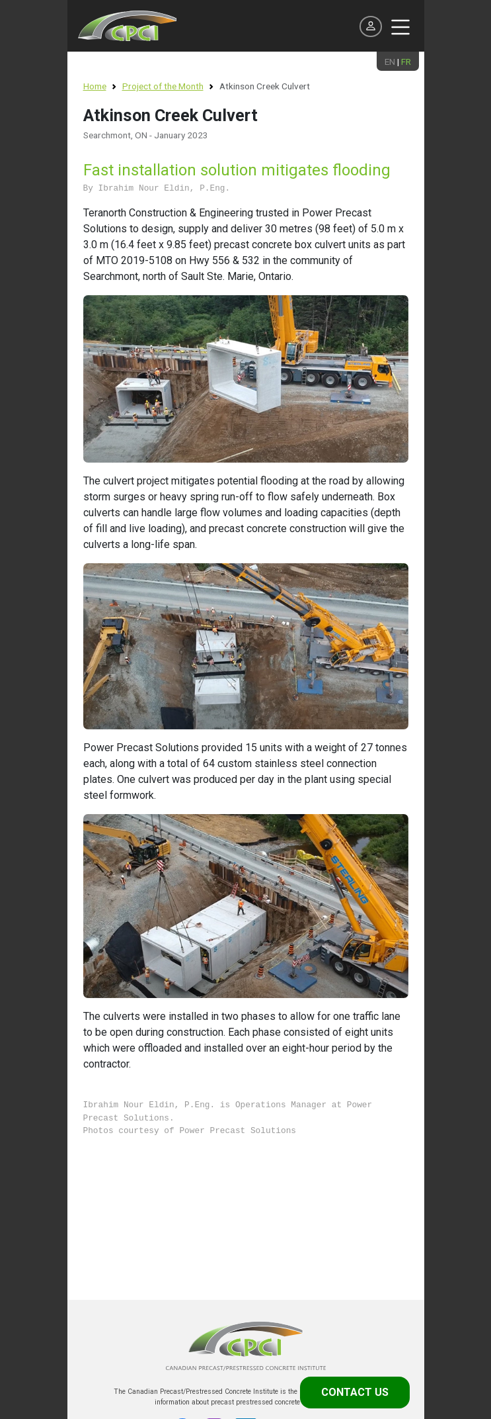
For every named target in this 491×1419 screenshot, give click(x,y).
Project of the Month (163, 86)
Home (94, 86)
